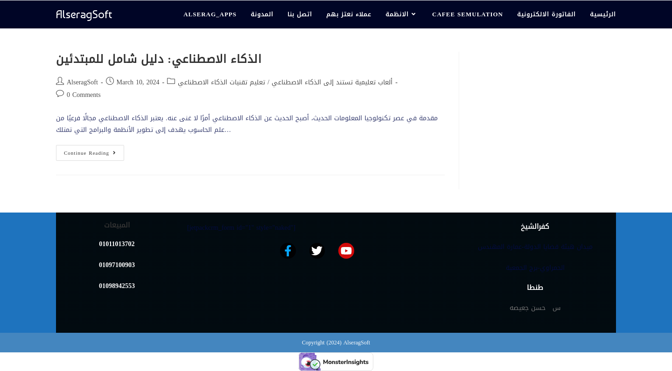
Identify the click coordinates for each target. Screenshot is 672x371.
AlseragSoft (84, 14)
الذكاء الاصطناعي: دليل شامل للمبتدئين (159, 59)
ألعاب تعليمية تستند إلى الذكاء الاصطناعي (332, 82)
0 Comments (84, 95)
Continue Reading (94, 151)
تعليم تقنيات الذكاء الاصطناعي (221, 82)
